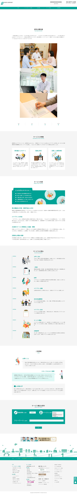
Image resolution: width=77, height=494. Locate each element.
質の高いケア (15, 468)
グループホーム (41, 475)
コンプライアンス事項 (58, 477)
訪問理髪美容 (29, 484)
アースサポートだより (58, 468)
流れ (45, 122)
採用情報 (56, 472)
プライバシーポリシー (58, 475)
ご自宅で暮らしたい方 (30, 465)
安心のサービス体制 (16, 469)
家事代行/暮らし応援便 (31, 479)
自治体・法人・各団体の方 (43, 477)
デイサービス (29, 473)
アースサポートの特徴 (16, 465)
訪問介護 (57, 412)
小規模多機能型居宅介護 (31, 476)
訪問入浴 (57, 411)
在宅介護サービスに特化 (17, 466)
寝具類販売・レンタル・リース (43, 481)
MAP (32, 411)
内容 (32, 122)
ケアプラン (57, 413)
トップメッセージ (16, 474)
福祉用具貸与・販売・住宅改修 (32, 472)
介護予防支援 (57, 415)
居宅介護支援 (29, 470)
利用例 (58, 122)
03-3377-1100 (71, 2)
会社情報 (13, 473)
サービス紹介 (28, 463)
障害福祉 (57, 414)
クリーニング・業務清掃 (42, 483)
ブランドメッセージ (16, 479)
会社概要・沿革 (15, 480)
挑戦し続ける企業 (16, 471)
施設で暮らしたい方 (42, 465)
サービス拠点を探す (58, 465)
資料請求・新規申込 (58, 463)
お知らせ (56, 479)
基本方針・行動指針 (16, 477)
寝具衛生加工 (29, 482)
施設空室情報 (56, 3)
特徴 (18, 122)
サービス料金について (58, 470)
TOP (13, 463)
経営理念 (14, 476)
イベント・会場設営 (41, 479)
